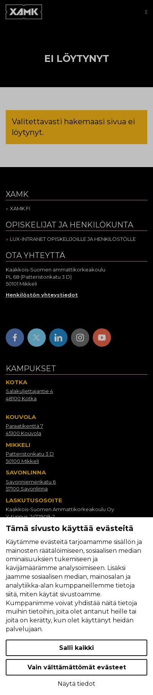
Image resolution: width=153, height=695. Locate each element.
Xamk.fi (20, 208)
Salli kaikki (76, 647)
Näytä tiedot (76, 683)
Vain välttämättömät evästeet (76, 667)
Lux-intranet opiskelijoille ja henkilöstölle (73, 239)
